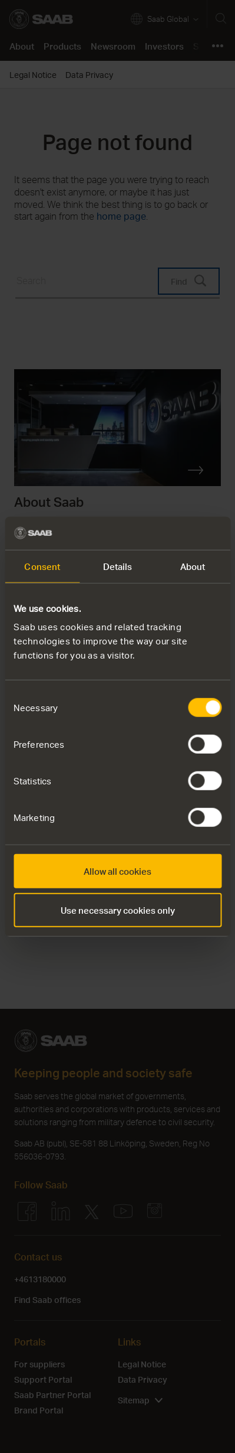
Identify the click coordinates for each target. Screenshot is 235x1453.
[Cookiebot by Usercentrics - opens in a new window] (169, 533)
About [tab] (193, 566)
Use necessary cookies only (118, 910)
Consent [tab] (42, 566)
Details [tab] (118, 566)
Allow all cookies (117, 871)
